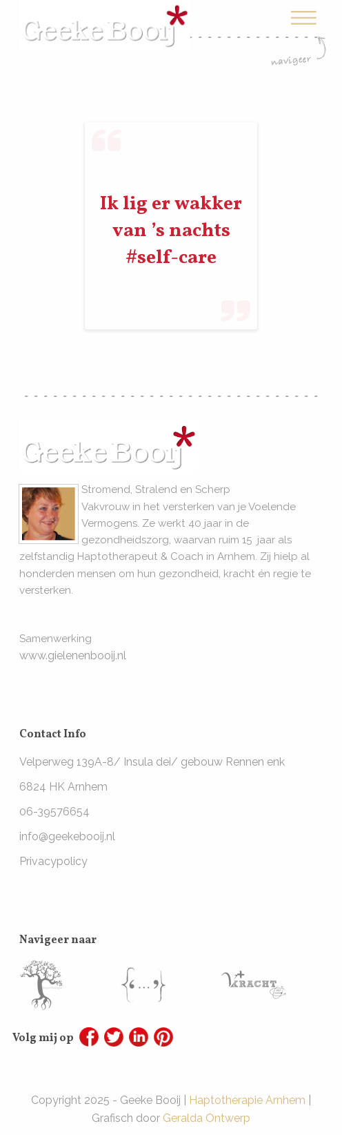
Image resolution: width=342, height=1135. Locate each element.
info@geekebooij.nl (67, 836)
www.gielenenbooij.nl (72, 655)
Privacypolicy (53, 861)
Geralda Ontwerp (206, 1118)
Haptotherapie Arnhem (247, 1100)
